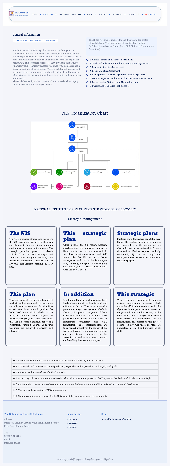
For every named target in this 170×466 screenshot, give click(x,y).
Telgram (73, 419)
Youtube (72, 427)
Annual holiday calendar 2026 (116, 419)
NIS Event (117, 14)
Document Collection (70, 14)
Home (34, 14)
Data (89, 14)
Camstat (102, 14)
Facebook (73, 423)
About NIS (48, 14)
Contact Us (133, 14)
